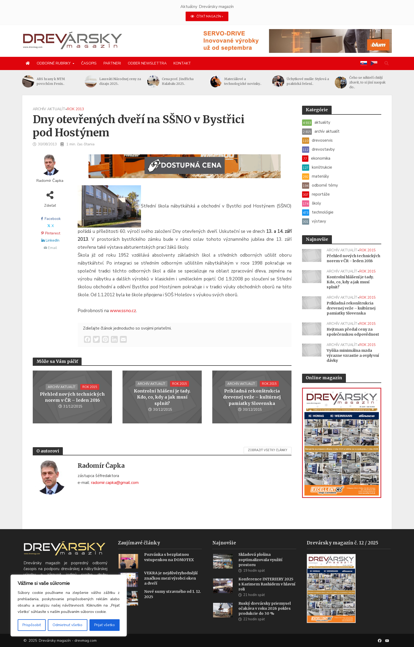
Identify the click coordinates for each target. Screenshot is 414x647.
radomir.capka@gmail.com (115, 483)
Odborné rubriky (54, 63)
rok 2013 (75, 109)
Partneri (112, 63)
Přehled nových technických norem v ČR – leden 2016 (72, 397)
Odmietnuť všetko (67, 624)
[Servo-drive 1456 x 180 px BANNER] (296, 41)
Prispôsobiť (31, 624)
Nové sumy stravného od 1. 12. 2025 (172, 602)
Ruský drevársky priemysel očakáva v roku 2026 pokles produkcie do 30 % (264, 616)
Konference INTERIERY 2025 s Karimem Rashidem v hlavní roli (266, 592)
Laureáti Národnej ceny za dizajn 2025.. (120, 81)
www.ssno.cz (123, 311)
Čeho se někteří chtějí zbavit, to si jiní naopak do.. (367, 82)
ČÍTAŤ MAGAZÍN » (207, 16)
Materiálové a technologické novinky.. (242, 81)
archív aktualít (49, 109)
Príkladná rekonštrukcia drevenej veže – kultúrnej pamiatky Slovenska (252, 397)
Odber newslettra (147, 63)
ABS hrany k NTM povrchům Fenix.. (51, 81)
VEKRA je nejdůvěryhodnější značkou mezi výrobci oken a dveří (170, 586)
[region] (69, 605)
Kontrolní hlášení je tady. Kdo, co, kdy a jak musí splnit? (162, 397)
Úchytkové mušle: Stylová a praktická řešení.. (308, 81)
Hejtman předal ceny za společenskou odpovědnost (353, 332)
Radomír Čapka (49, 180)
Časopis (89, 63)
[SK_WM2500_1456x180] (184, 169)
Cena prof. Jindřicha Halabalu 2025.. (178, 81)
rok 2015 (89, 387)
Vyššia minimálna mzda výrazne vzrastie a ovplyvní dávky (353, 355)
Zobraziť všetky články (267, 450)
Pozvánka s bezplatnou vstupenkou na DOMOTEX (169, 565)
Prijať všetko (104, 624)
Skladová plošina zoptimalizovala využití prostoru (260, 567)
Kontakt (182, 63)
